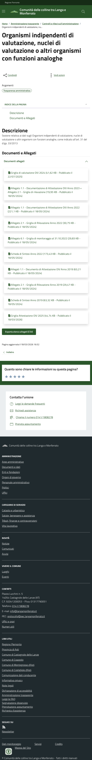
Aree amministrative (13, 462)
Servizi (38, 744)
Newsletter (8, 731)
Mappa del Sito (23, 748)
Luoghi (5, 571)
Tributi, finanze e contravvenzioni (19, 521)
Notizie (5, 543)
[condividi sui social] (9, 75)
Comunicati (8, 549)
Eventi (5, 577)
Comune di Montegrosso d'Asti (18, 665)
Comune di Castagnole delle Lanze (20, 655)
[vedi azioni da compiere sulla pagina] (56, 75)
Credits (58, 744)
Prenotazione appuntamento (17, 707)
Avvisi (5, 554)
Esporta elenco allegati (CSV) (19, 331)
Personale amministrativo (15, 482)
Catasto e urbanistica (13, 510)
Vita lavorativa (9, 526)
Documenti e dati (11, 467)
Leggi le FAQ (8, 699)
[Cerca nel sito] (82, 11)
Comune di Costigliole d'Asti (16, 670)
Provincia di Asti (10, 649)
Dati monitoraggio (11, 744)
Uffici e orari (8, 621)
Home (5, 23)
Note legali (8, 685)
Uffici (4, 493)
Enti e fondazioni (11, 472)
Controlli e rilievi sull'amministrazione (60, 23)
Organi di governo (11, 477)
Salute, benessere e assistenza (18, 515)
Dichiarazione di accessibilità (17, 691)
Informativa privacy (12, 680)
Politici (5, 487)
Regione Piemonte (12, 2)
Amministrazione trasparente (25, 23)
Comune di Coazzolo (12, 660)
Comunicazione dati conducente (19, 675)
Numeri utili (8, 627)
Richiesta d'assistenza (14, 711)
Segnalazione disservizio (15, 703)
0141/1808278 (20, 606)
